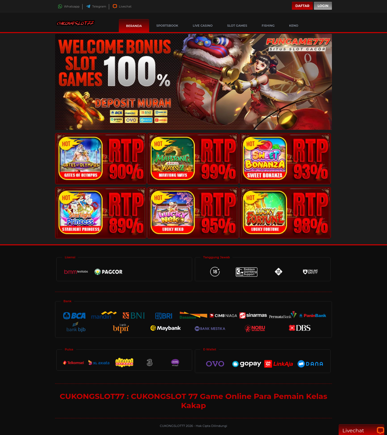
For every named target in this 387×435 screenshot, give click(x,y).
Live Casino (203, 25)
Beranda (134, 26)
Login (322, 6)
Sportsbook (167, 25)
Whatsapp (69, 6)
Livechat (122, 6)
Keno (293, 25)
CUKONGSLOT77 (173, 426)
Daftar (302, 6)
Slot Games (237, 25)
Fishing (268, 25)
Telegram (96, 6)
